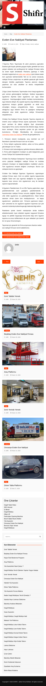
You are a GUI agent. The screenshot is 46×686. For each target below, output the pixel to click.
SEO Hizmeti (8, 507)
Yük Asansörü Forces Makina (13, 591)
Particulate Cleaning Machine (13, 516)
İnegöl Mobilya (8, 512)
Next (38, 261)
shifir (5, 44)
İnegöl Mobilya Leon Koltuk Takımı (15, 628)
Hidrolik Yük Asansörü (11, 583)
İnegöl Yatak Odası (10, 505)
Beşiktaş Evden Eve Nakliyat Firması (18, 334)
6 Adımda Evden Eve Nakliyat (13, 233)
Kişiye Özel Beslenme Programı (14, 558)
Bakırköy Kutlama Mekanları (13, 604)
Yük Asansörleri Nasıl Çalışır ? (13, 566)
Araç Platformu (10, 372)
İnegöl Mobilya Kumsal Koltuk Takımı (15, 633)
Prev (7, 261)
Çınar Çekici (8, 654)
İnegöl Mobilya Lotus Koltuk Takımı (15, 624)
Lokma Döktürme (9, 645)
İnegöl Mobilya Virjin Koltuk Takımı (15, 641)
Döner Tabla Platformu (13, 485)
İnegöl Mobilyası (9, 528)
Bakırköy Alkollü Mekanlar (12, 658)
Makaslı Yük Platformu (11, 620)
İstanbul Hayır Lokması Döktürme (14, 599)
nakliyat (36, 44)
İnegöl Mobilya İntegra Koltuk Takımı (15, 637)
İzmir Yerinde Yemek (12, 410)
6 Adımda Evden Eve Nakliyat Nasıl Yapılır (17, 237)
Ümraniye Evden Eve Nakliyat (16, 447)
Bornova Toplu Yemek (11, 525)
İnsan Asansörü (9, 612)
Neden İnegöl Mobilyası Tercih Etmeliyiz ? (17, 595)
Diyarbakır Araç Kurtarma (12, 666)
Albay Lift (7, 514)
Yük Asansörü (8, 521)
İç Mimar (7, 509)
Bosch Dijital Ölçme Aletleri (12, 519)
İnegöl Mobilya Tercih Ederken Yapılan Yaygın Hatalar (21, 570)
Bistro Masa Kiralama (11, 670)
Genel (32, 44)
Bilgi (23, 44)
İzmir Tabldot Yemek (12, 296)
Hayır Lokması (8, 649)
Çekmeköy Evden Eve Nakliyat (12, 135)
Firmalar (27, 44)
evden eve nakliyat (24, 74)
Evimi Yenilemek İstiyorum (12, 662)
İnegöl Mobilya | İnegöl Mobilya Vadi (15, 616)
